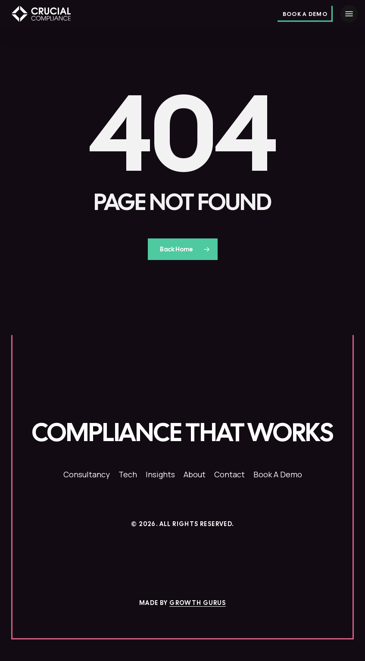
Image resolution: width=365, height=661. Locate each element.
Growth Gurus (197, 603)
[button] (349, 13)
